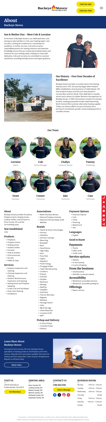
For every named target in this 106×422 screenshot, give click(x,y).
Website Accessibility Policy (80, 417)
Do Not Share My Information (36, 417)
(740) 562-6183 (59, 385)
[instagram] (64, 395)
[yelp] (68, 395)
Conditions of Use (50, 417)
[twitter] (59, 395)
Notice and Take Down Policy (64, 417)
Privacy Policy (22, 417)
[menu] (101, 8)
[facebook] (55, 395)
